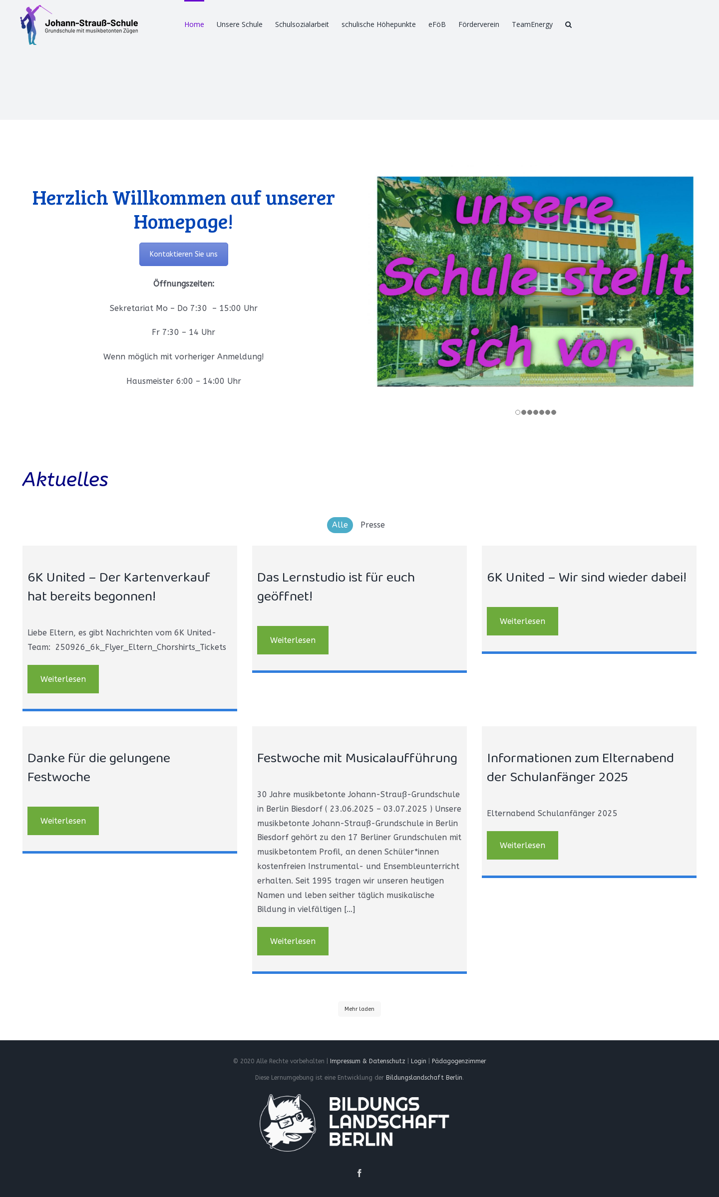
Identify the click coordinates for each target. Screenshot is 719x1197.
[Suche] (568, 23)
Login (418, 1063)
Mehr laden (359, 1011)
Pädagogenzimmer (459, 1063)
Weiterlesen (63, 681)
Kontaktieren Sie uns (184, 254)
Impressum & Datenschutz (367, 1063)
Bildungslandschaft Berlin (424, 1080)
